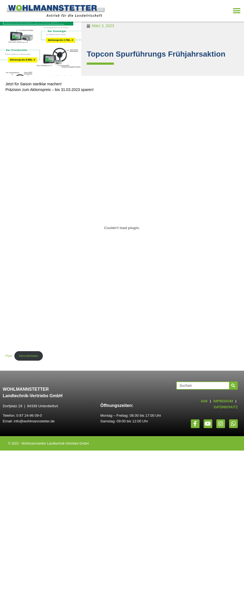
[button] (236, 11)
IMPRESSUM (223, 401)
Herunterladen (28, 355)
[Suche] (233, 385)
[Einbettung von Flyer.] (122, 228)
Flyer (8, 355)
